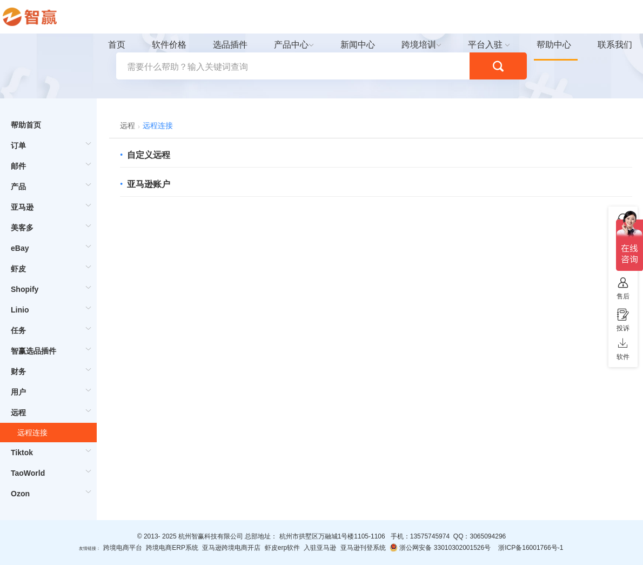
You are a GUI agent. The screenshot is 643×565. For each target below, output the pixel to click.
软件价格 (169, 44)
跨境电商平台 (122, 547)
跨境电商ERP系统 (172, 547)
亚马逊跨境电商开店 (231, 547)
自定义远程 (148, 154)
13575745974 (430, 536)
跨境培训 (418, 44)
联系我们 (615, 44)
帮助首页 (26, 125)
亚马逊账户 (148, 184)
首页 (116, 44)
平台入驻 (485, 44)
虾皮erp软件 (282, 547)
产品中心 (291, 44)
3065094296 (488, 536)
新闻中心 (357, 44)
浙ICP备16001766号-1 (530, 547)
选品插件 (230, 44)
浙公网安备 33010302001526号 (440, 547)
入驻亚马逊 (320, 547)
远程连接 (32, 432)
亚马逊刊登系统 (363, 547)
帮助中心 (554, 44)
